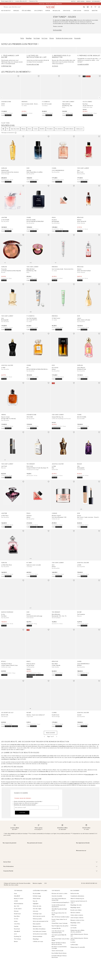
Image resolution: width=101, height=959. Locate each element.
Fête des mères (26, 10)
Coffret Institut (74, 944)
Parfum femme (36, 898)
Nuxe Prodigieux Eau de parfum (60, 926)
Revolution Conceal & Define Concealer (59, 947)
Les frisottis (74, 927)
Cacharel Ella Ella (56, 928)
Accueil (3, 123)
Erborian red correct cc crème (59, 893)
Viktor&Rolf (17, 896)
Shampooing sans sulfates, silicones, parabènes (78, 931)
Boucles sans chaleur (76, 910)
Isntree (16, 921)
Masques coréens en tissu (77, 920)
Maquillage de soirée (76, 905)
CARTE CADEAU (81, 1)
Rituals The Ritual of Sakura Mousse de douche (59, 943)
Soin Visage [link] (37, 38)
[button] (50, 862)
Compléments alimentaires (77, 896)
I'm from (16, 918)
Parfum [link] (22, 38)
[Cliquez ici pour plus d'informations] (9, 133)
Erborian (16, 911)
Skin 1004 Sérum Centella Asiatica (60, 917)
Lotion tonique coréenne (77, 917)
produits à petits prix (73, 783)
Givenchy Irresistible (57, 896)
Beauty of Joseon (18, 898)
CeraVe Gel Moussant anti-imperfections (59, 905)
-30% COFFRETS (38, 10)
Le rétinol (73, 942)
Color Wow (17, 923)
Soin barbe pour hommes (39, 931)
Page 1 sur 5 (50, 736)
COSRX (16, 901)
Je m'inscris (55, 66)
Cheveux (86, 10)
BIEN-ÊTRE (95, 10)
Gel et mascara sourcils (39, 916)
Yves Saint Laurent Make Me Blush (59, 935)
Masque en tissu (37, 926)
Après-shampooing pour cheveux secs (79, 935)
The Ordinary (17, 939)
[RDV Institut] (84, 7)
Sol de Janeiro (18, 908)
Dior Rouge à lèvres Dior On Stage (59, 913)
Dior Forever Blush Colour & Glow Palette (60, 939)
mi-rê (15, 934)
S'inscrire (22, 812)
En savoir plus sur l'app (33, 64)
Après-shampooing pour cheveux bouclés (79, 939)
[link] (10, 95)
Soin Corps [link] (44, 38)
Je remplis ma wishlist (83, 64)
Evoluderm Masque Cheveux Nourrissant (59, 956)
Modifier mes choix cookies (11, 885)
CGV (45, 883)
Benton (16, 941)
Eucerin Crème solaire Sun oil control (59, 920)
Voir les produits (57, 30)
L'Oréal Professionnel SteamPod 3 (60, 902)
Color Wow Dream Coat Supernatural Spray (58, 931)
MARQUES (16, 10)
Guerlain (16, 926)
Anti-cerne (35, 911)
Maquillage (56, 10)
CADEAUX (88, 1)
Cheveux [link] (51, 38)
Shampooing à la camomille (78, 947)
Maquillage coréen (75, 922)
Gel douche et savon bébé (40, 934)
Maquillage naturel (75, 907)
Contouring (73, 925)
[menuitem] (7, 11)
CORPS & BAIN (77, 10)
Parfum (47, 10)
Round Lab (17, 929)
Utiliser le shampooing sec (77, 898)
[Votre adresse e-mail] (36, 807)
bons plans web (89, 774)
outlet (22, 776)
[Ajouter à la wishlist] (18, 76)
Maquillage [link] (29, 38)
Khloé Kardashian (18, 903)
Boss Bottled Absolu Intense (59, 953)
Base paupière (37, 923)
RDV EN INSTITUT (6, 10)
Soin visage (66, 10)
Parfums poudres (37, 918)
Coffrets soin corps (38, 941)
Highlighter (36, 903)
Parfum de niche (37, 906)
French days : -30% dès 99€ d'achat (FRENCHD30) (50, 3)
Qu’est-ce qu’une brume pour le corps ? (79, 901)
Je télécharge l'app (6, 66)
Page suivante (50, 732)
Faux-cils (35, 901)
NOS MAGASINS (96, 1)
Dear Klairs (17, 916)
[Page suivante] (99, 59)
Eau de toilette (36, 893)
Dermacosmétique (37, 936)
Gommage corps (37, 913)
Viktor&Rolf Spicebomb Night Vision (59, 909)
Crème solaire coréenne (77, 915)
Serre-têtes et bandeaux (39, 929)
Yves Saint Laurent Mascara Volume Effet (59, 899)
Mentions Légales (37, 883)
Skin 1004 (16, 906)
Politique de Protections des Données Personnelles (17, 883)
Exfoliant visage (37, 896)
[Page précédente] (44, 736)
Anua (15, 893)
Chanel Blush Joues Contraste (59, 923)
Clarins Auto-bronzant (57, 950)
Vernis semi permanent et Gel (40, 921)
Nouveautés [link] (77, 38)
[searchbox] (15, 7)
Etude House (17, 913)
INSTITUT (73, 1)
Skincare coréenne (75, 912)
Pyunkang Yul (17, 936)
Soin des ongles (37, 908)
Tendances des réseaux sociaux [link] (64, 38)
